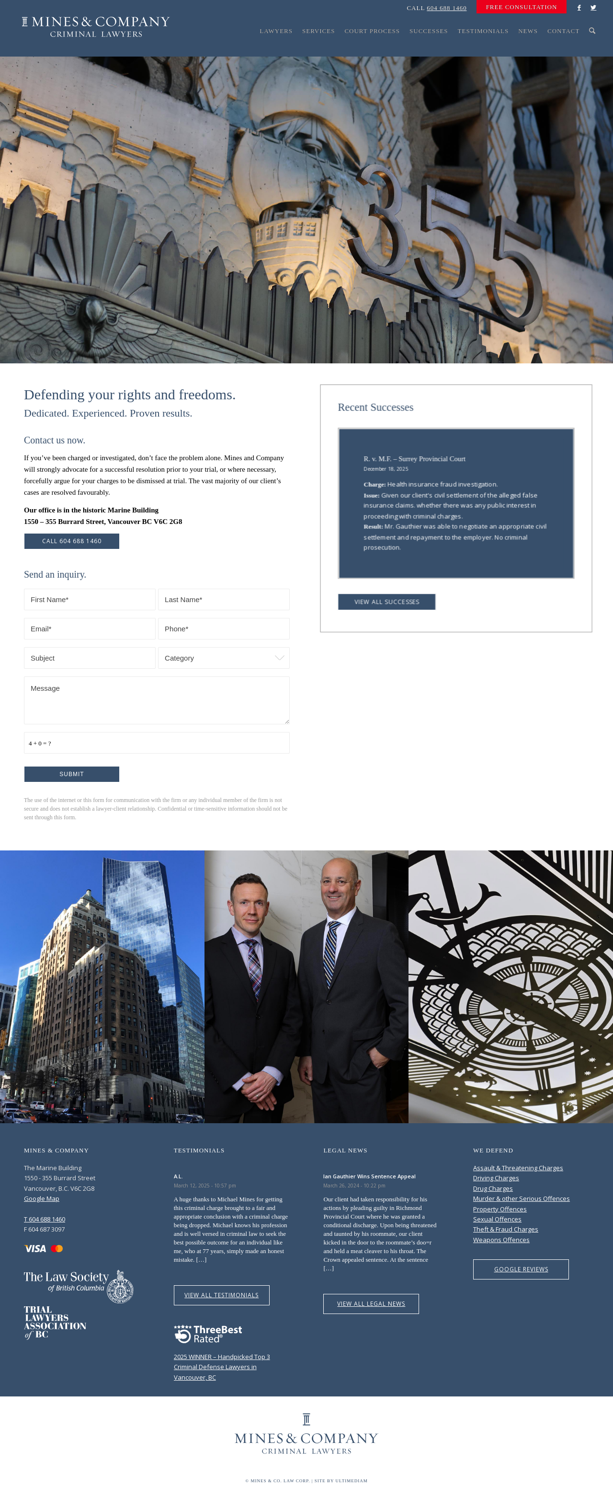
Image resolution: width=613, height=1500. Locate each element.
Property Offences (500, 1209)
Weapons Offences (501, 1239)
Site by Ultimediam (341, 1480)
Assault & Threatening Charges (518, 1167)
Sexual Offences (497, 1219)
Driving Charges (496, 1178)
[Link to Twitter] (593, 7)
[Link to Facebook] (579, 7)
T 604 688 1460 (44, 1219)
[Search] (592, 49)
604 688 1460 (447, 8)
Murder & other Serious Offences (521, 1198)
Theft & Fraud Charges (505, 1229)
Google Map (41, 1198)
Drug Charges (493, 1188)
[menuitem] (519, 7)
